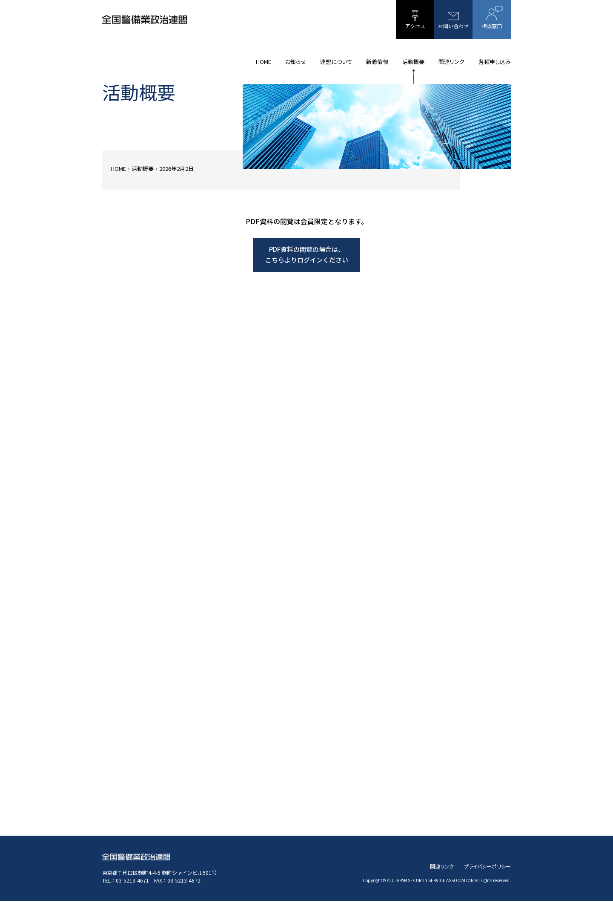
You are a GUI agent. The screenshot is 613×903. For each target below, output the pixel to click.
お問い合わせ (453, 19)
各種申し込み (494, 62)
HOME (263, 62)
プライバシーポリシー (487, 868)
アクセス (415, 19)
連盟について (336, 62)
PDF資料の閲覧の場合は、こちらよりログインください (306, 256)
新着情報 (377, 62)
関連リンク (451, 62)
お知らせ (295, 62)
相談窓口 (492, 17)
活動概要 (413, 62)
